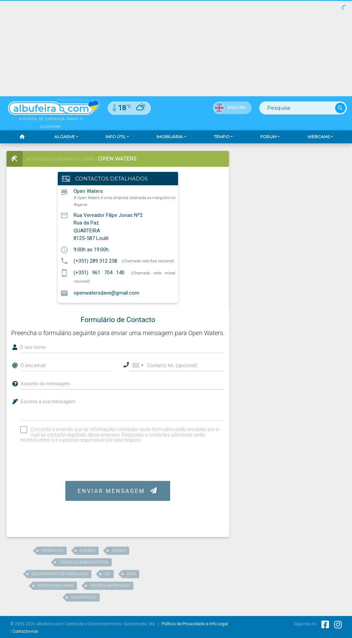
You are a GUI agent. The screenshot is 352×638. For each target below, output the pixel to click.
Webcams (318, 136)
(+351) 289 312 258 (95, 260)
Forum (268, 136)
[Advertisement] (292, 194)
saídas (119, 550)
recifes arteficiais (110, 585)
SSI (107, 574)
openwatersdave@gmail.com (106, 293)
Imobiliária (169, 136)
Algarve (64, 136)
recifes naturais (55, 585)
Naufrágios (83, 597)
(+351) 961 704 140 (99, 273)
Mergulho (52, 550)
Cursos (87, 550)
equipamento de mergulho (60, 574)
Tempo (222, 136)
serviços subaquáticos (83, 562)
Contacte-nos (25, 631)
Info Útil (116, 136)
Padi (131, 574)
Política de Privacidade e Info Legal (195, 624)
